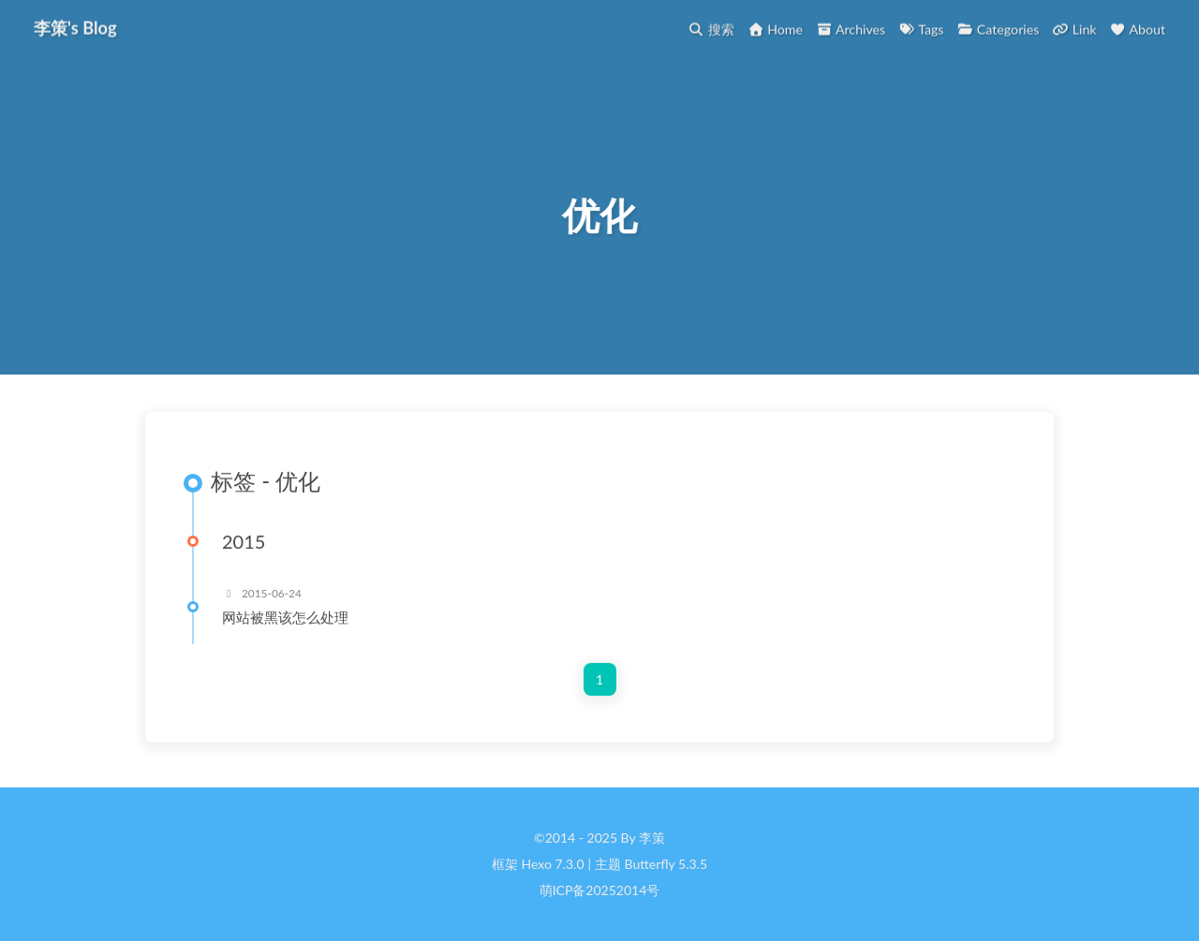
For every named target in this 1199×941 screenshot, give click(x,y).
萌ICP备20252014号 (600, 891)
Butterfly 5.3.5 (666, 865)
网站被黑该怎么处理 (285, 618)
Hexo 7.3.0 (553, 865)
